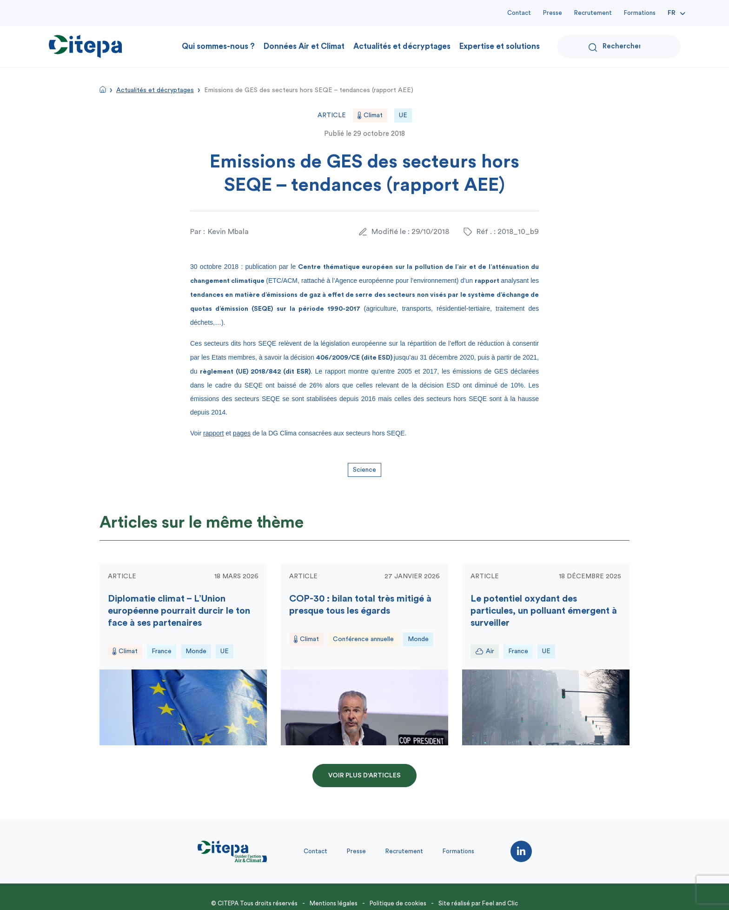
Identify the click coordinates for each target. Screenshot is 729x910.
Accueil (102, 89)
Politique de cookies (398, 903)
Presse (552, 13)
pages (242, 433)
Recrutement (593, 13)
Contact (519, 13)
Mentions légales (334, 903)
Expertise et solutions (499, 46)
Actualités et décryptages (402, 46)
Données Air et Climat (304, 46)
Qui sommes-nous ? (218, 46)
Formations (640, 13)
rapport (213, 433)
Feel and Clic (500, 903)
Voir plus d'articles (364, 775)
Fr (672, 13)
